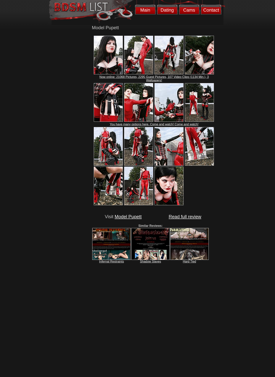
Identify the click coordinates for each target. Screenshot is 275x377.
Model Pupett (128, 216)
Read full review (185, 216)
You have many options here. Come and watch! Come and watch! (154, 124)
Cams (189, 10)
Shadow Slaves (150, 261)
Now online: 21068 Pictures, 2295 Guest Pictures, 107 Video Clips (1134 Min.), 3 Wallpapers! (154, 78)
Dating (167, 10)
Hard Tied (189, 261)
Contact (211, 10)
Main (145, 10)
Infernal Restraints (111, 261)
